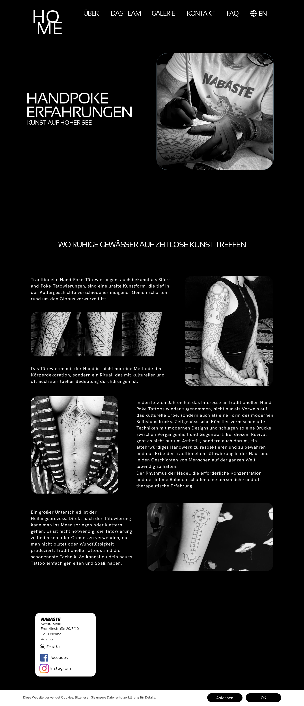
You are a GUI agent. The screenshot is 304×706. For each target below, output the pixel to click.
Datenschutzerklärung (123, 697)
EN (258, 13)
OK (263, 697)
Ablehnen (224, 697)
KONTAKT (201, 13)
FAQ (232, 13)
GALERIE (163, 13)
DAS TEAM (126, 13)
